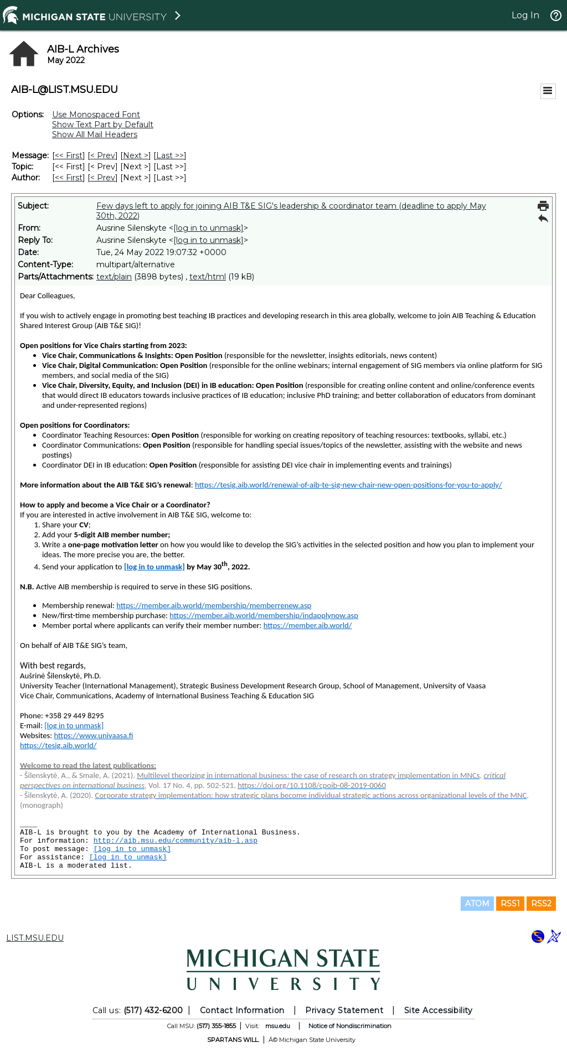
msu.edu (277, 1026)
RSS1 (510, 904)
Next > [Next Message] (135, 155)
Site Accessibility (438, 1010)
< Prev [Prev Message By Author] (102, 178)
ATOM (477, 904)
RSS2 (541, 904)
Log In (525, 15)
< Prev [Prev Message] (102, 155)
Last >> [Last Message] (170, 155)
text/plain (114, 277)
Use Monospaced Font (96, 115)
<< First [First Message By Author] (69, 178)
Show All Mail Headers (94, 134)
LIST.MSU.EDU (35, 938)
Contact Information (242, 1010)
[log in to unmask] (208, 228)
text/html (207, 277)
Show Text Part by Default (102, 124)
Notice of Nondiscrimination (349, 1026)
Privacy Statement (344, 1010)
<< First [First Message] (69, 155)
